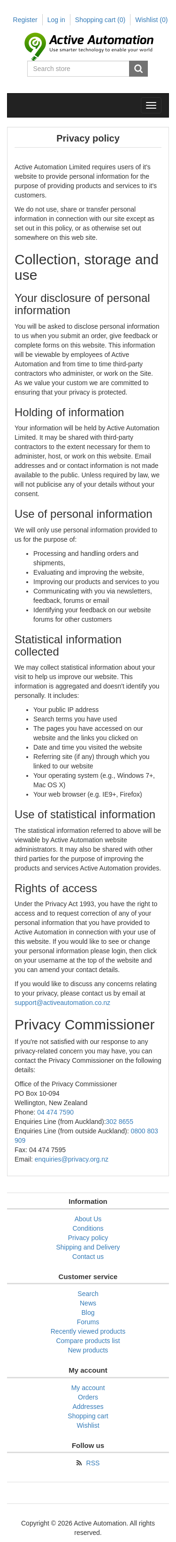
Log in (56, 20)
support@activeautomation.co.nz (62, 1002)
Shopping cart (100, 20)
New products (88, 1350)
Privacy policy (88, 1238)
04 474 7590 (55, 1112)
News (88, 1303)
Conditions (87, 1228)
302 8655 (119, 1121)
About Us (88, 1219)
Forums (88, 1322)
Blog (87, 1312)
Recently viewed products (88, 1331)
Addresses (87, 1406)
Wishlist (88, 1425)
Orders (88, 1397)
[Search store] (78, 69)
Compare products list (88, 1340)
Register (25, 20)
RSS (93, 1463)
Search (138, 69)
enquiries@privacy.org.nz (71, 1159)
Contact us (88, 1256)
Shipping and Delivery (88, 1247)
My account (88, 1388)
